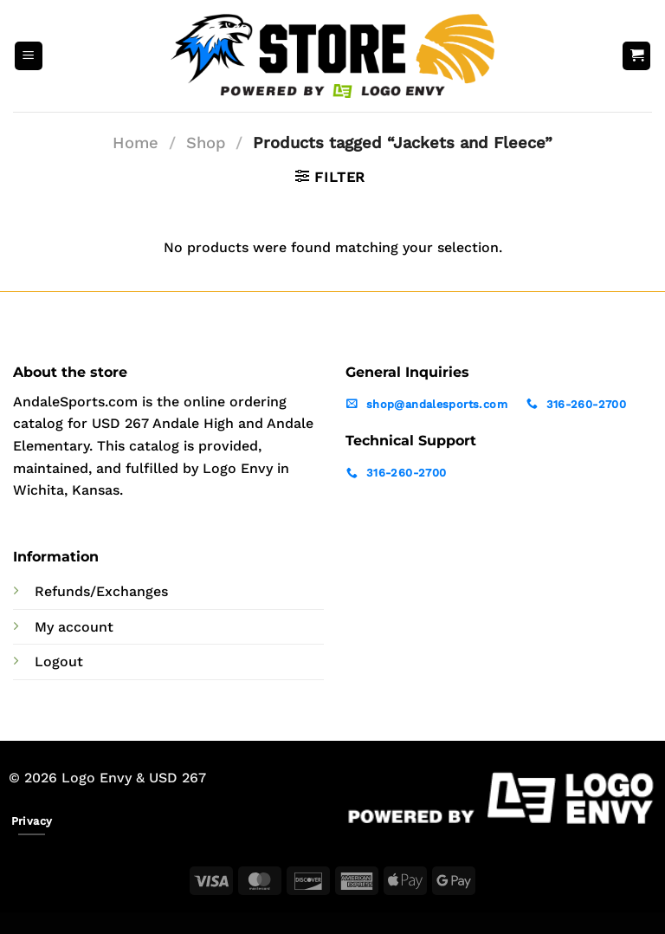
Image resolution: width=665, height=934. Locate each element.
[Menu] (28, 56)
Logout (59, 661)
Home (135, 142)
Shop (206, 142)
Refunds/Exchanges (101, 591)
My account (74, 627)
